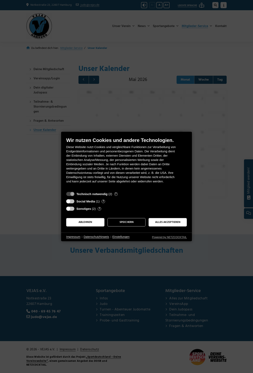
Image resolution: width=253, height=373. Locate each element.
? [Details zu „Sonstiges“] (99, 208)
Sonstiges (83, 208)
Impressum (73, 236)
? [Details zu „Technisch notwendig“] (115, 194)
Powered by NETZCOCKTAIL (169, 237)
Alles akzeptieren (167, 222)
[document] (126, 163)
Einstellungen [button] (121, 236)
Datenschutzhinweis (96, 236)
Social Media (85, 201)
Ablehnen (85, 222)
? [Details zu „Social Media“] (103, 201)
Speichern (127, 222)
